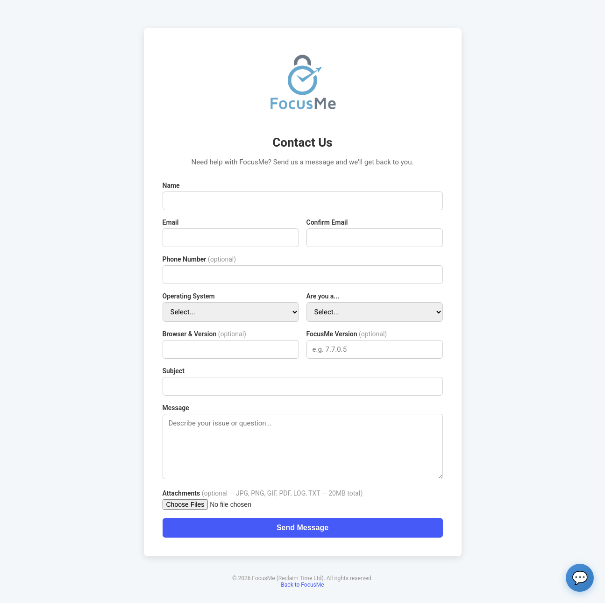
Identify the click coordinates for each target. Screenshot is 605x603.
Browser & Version (204, 334)
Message (176, 407)
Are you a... (323, 296)
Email (171, 222)
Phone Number (199, 259)
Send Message (302, 528)
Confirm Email (327, 222)
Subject (174, 371)
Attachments (263, 493)
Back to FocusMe (302, 585)
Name (171, 185)
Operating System (189, 296)
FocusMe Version (346, 334)
